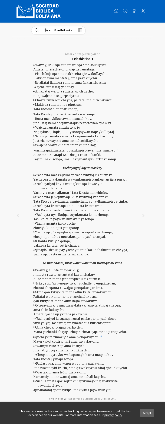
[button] (97, 113)
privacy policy (113, 415)
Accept (147, 413)
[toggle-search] (37, 30)
